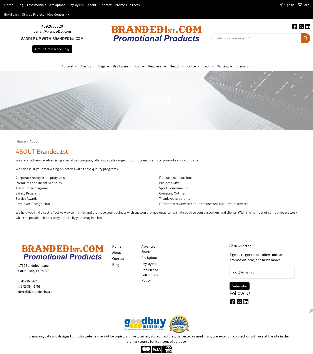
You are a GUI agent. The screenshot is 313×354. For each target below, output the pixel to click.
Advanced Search (148, 249)
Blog (19, 5)
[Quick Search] (256, 38)
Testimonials (36, 5)
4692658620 (52, 26)
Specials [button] (242, 66)
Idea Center (55, 14)
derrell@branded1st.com (52, 31)
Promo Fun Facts (127, 5)
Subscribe (239, 286)
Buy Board (11, 14)
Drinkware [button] (120, 66)
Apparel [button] (67, 66)
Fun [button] (138, 66)
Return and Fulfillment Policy (150, 275)
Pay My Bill (76, 5)
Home (8, 5)
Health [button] (175, 66)
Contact (106, 5)
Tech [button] (206, 66)
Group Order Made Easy (52, 49)
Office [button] (191, 66)
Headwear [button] (155, 66)
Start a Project (33, 14)
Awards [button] (85, 66)
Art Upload (57, 5)
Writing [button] (223, 66)
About (92, 5)
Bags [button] (102, 66)
